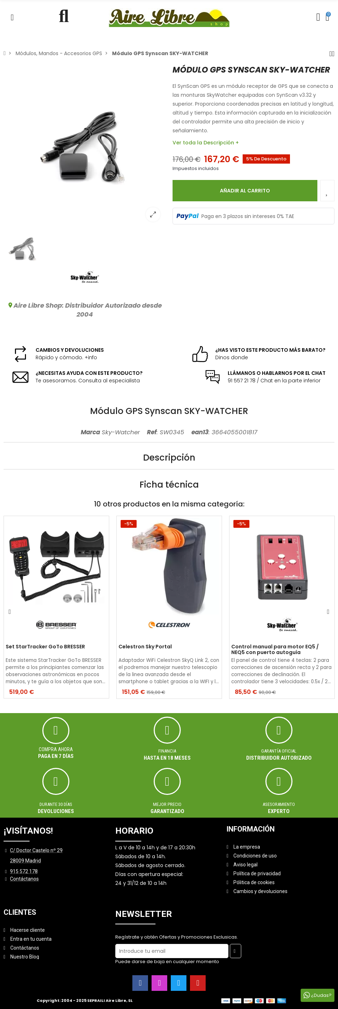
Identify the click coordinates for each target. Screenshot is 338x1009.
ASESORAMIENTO (279, 804)
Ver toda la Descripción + (206, 142)
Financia (167, 751)
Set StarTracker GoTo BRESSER (45, 647)
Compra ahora (56, 749)
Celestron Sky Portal (145, 647)
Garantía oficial (279, 751)
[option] (84, 146)
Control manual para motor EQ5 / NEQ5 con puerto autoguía (275, 650)
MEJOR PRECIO (167, 804)
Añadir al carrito (245, 190)
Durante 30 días (55, 804)
